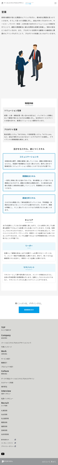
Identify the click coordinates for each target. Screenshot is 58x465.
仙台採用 (4, 414)
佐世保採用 (5, 434)
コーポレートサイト (7, 443)
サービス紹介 (5, 359)
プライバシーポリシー (7, 446)
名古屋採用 (5, 418)
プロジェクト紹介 (7, 367)
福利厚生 (4, 387)
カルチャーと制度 (7, 382)
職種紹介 (4, 363)
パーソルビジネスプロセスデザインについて (16, 343)
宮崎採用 (4, 430)
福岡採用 (4, 426)
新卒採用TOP (5, 439)
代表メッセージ (6, 347)
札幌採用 (4, 410)
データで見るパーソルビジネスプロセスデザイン (17, 379)
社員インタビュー (7, 398)
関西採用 (4, 422)
